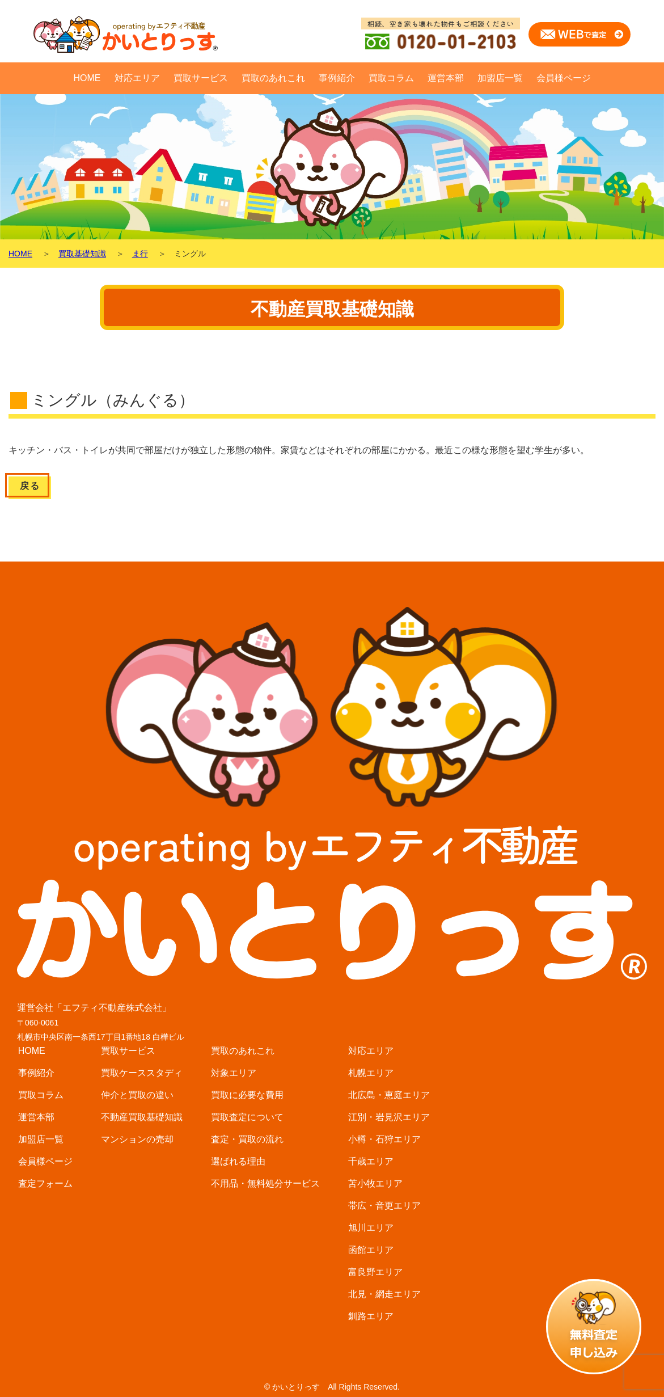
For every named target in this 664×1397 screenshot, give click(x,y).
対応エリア (137, 78)
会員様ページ (563, 78)
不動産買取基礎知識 (142, 1117)
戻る (30, 486)
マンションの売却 (137, 1139)
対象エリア (233, 1073)
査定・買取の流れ (247, 1139)
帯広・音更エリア (384, 1205)
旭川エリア (371, 1228)
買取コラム (391, 78)
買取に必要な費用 (247, 1095)
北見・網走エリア (384, 1294)
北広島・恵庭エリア (389, 1095)
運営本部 (446, 78)
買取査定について (247, 1117)
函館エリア (371, 1250)
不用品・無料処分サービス (265, 1183)
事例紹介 (337, 78)
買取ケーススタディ (142, 1073)
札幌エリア (371, 1073)
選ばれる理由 (238, 1161)
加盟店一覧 (500, 78)
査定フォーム (45, 1183)
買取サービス (201, 78)
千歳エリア (371, 1161)
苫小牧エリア (375, 1183)
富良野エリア (375, 1272)
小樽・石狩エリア (384, 1139)
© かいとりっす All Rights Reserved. (332, 1386)
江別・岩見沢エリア (389, 1117)
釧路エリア (371, 1316)
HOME (87, 78)
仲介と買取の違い (137, 1095)
